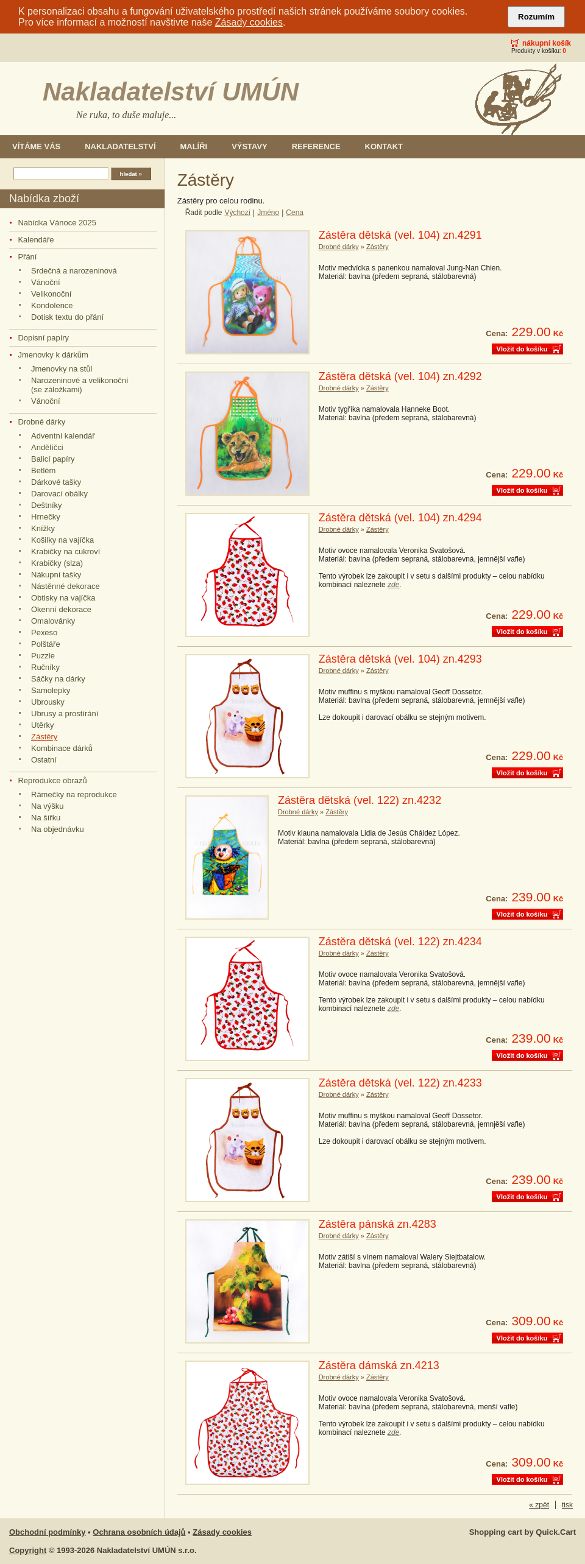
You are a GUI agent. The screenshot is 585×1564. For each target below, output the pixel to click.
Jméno (268, 212)
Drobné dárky (41, 421)
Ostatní (44, 759)
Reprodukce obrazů (52, 780)
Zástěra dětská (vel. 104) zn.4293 (400, 659)
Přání (27, 256)
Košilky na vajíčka (62, 539)
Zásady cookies (249, 22)
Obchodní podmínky (47, 1532)
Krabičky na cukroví (65, 551)
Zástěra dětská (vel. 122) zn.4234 (400, 941)
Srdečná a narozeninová (74, 270)
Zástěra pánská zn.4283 (377, 1224)
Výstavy (250, 146)
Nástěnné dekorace (65, 586)
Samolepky (50, 690)
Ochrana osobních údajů (139, 1532)
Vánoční (45, 282)
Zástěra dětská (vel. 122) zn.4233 (400, 1083)
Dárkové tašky (56, 482)
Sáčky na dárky (58, 678)
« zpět (539, 1505)
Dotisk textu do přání (67, 317)
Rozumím (536, 16)
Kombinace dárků (62, 748)
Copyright (27, 1550)
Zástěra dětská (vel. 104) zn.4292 (400, 376)
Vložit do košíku (522, 349)
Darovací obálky (59, 493)
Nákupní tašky (56, 574)
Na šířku (45, 817)
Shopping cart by (522, 1532)
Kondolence (52, 305)
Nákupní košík (546, 43)
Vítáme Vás (36, 146)
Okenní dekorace (61, 609)
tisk (567, 1505)
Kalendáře (36, 239)
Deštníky (46, 505)
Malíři (194, 146)
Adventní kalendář (63, 435)
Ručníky (45, 667)
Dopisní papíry (43, 337)
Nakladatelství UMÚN (171, 91)
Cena (294, 212)
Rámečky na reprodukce (74, 794)
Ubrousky (48, 701)
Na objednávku (57, 829)
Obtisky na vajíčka (63, 597)
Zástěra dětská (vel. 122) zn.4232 (359, 800)
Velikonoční (51, 293)
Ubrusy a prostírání (64, 713)
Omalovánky (53, 620)
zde (393, 584)
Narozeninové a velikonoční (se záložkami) (80, 385)
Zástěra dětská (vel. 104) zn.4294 (400, 518)
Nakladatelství (120, 146)
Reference (316, 146)
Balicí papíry (52, 458)
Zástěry (44, 736)
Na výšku (47, 806)
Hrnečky (45, 516)
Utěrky (42, 725)
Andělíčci (47, 447)
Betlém (43, 470)
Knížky (43, 528)
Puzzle (43, 655)
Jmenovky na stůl (61, 368)
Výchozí (237, 212)
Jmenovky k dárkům (53, 354)
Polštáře (45, 644)
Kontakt (384, 146)
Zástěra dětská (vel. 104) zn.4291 (400, 235)
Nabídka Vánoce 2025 (57, 222)
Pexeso (44, 632)
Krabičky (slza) (57, 563)
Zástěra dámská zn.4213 (379, 1365)
